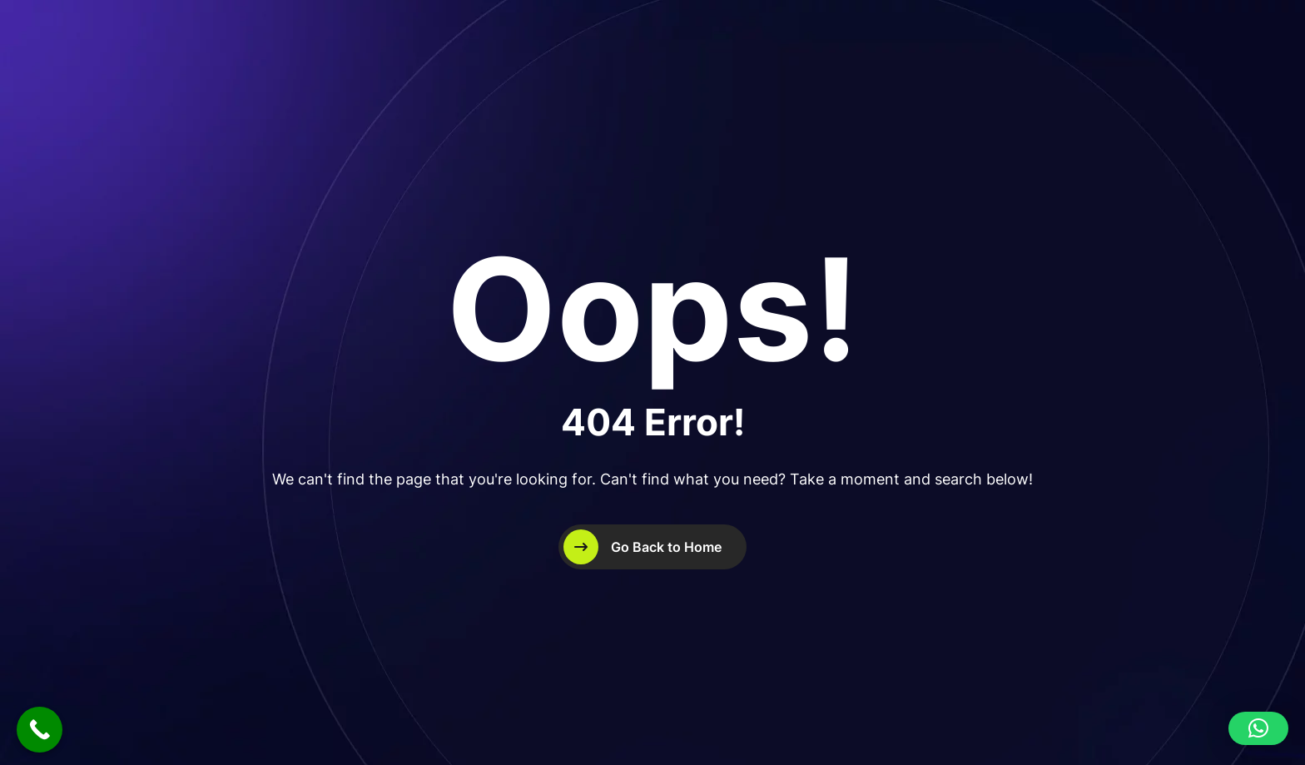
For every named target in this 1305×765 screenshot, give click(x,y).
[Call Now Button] (39, 730)
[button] (1258, 728)
